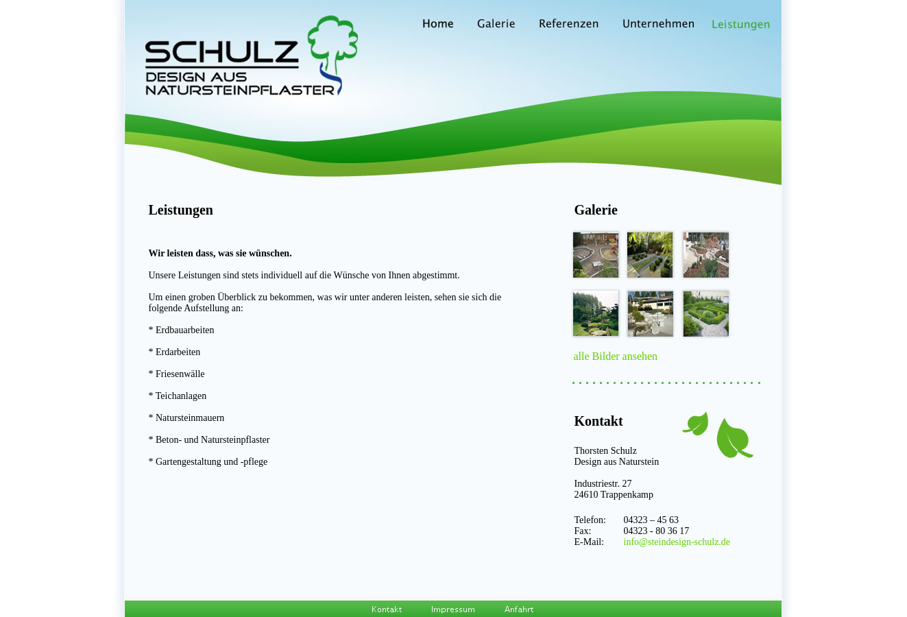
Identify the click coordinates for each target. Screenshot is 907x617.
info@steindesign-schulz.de (677, 542)
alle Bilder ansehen (616, 356)
